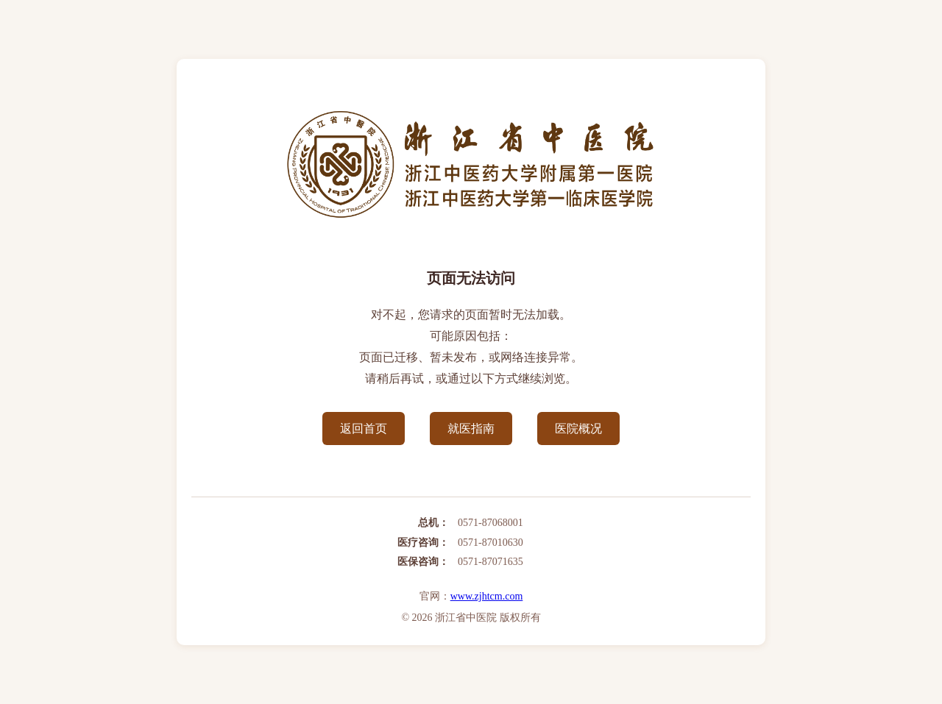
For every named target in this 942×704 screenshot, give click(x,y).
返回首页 (363, 428)
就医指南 (471, 428)
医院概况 (578, 428)
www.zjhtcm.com (486, 596)
